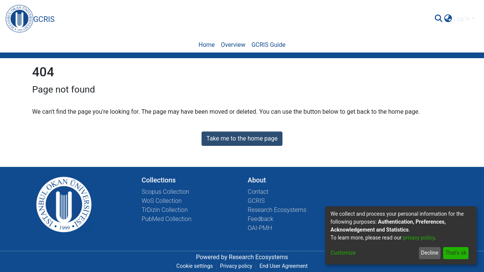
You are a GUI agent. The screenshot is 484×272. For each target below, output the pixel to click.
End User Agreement (283, 266)
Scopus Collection (165, 191)
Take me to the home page (242, 138)
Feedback (260, 219)
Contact (258, 191)
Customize (342, 253)
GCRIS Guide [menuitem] (268, 44)
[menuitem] (448, 18)
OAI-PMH (260, 228)
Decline (429, 253)
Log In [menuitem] (461, 18)
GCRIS (256, 200)
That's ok (455, 253)
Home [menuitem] (207, 44)
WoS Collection (162, 200)
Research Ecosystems (277, 209)
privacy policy (418, 238)
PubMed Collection (167, 219)
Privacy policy (236, 266)
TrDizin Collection (165, 209)
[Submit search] (438, 18)
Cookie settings (194, 266)
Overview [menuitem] (233, 44)
